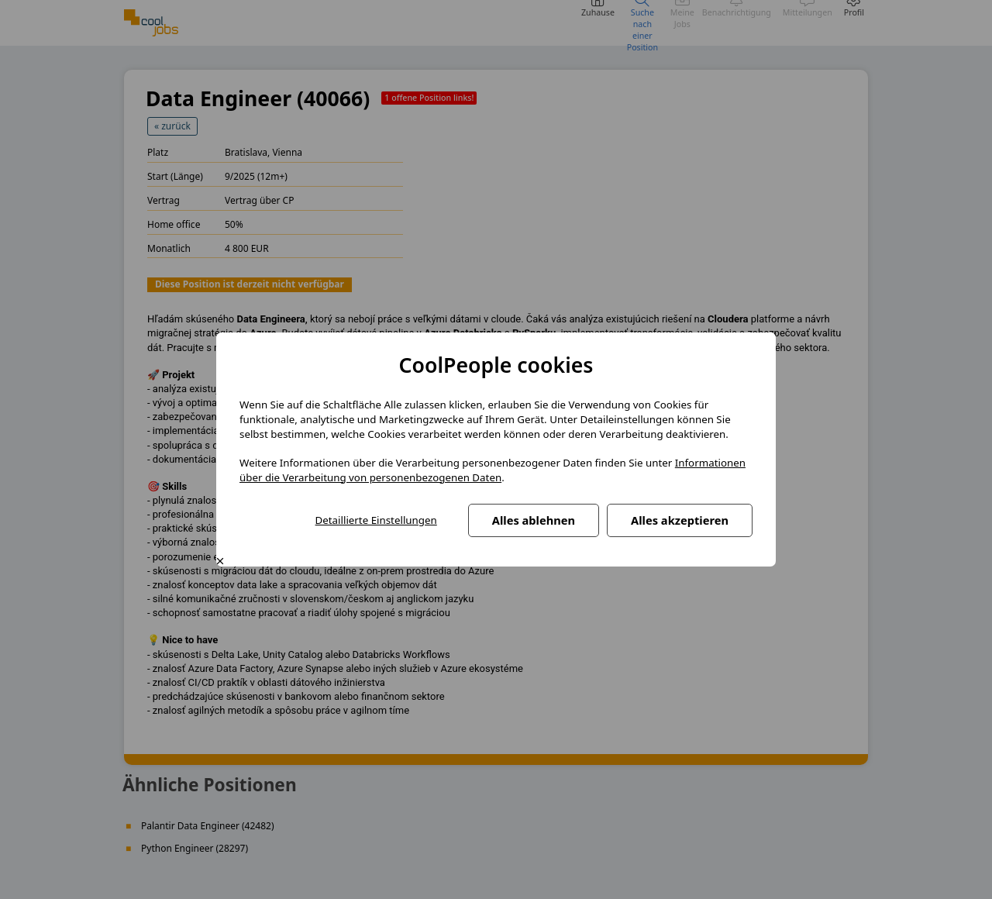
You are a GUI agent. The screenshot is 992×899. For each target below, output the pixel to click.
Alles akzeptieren (679, 520)
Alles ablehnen (533, 520)
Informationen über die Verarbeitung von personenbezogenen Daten (492, 470)
